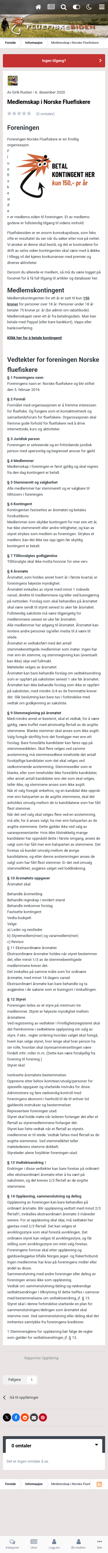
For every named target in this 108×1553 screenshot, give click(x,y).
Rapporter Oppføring (41, 1358)
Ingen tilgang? (54, 60)
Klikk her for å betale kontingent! (34, 338)
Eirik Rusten (22, 92)
